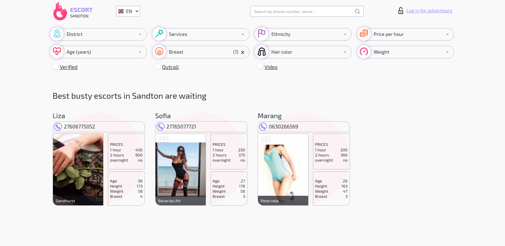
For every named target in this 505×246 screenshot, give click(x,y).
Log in (425, 10)
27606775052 (74, 126)
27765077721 (176, 126)
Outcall (170, 67)
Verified (69, 67)
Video (270, 67)
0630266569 (278, 126)
